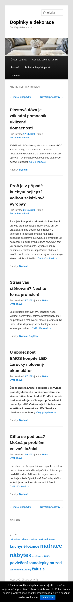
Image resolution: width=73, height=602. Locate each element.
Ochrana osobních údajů (45, 59)
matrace (51, 546)
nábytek (21, 555)
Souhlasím (48, 597)
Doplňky (33, 336)
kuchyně (18, 546)
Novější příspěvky (51, 97)
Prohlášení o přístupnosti (37, 67)
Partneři (15, 67)
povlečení (19, 563)
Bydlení (23, 169)
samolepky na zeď (45, 563)
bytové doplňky (38, 539)
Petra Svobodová (19, 137)
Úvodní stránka (18, 59)
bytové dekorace (22, 539)
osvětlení (36, 556)
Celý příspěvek (39, 161)
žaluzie (38, 569)
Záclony (27, 569)
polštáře (46, 556)
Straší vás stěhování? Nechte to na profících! (28, 288)
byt (11, 539)
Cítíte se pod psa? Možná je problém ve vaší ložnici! (27, 442)
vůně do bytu (16, 569)
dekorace (51, 539)
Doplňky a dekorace (32, 22)
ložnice (33, 546)
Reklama (15, 75)
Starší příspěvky (20, 97)
